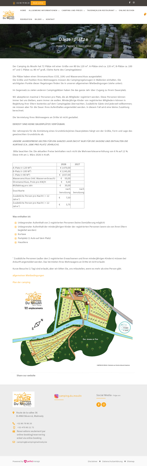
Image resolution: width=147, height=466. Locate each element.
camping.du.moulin (68, 396)
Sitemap (130, 461)
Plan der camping (21, 282)
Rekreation (26, 19)
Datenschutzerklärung (112, 461)
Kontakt (50, 19)
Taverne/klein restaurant (100, 10)
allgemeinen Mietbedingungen (28, 275)
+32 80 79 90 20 (23, 3)
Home (23, 10)
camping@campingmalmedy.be (32, 442)
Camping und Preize (72, 10)
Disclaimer (92, 461)
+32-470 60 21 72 (25, 427)
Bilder (38, 19)
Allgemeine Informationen (43, 10)
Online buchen (126, 10)
